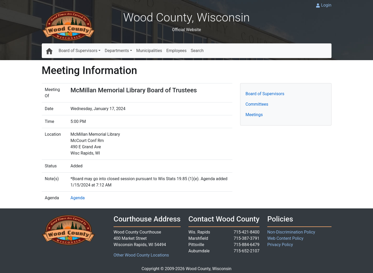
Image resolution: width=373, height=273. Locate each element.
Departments (117, 50)
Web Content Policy (285, 238)
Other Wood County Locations (141, 255)
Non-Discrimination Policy (291, 232)
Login (326, 5)
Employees (176, 50)
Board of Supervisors (78, 50)
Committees (257, 104)
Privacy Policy (280, 244)
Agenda (77, 197)
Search (197, 50)
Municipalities (149, 50)
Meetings (254, 114)
